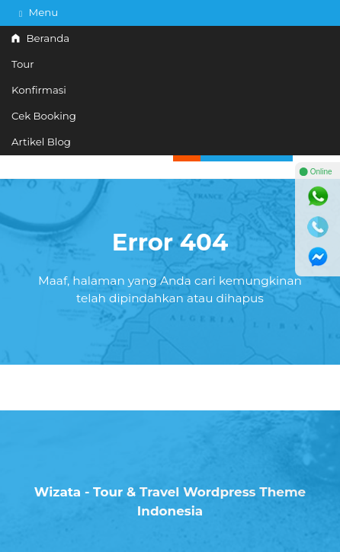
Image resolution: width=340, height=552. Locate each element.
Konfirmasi (38, 90)
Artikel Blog (41, 142)
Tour (22, 64)
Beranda (40, 38)
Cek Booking (43, 116)
